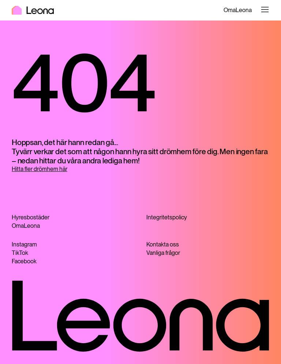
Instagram (24, 244)
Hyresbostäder (30, 217)
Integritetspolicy (166, 217)
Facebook (24, 261)
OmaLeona (238, 10)
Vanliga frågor (163, 252)
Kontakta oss (162, 244)
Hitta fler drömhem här (39, 169)
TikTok (20, 252)
